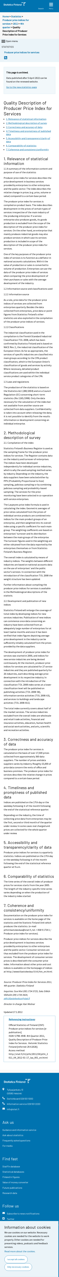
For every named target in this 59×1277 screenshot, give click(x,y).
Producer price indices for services (21, 52)
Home (5, 16)
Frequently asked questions (16, 1140)
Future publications (12, 1187)
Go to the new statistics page (21, 87)
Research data (9, 1193)
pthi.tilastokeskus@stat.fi (17, 998)
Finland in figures (11, 1177)
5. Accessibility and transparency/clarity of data (28, 844)
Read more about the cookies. (19, 1251)
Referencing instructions (22, 1019)
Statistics (16, 16)
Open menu (9, 41)
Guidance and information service (19, 1129)
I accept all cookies (16, 1259)
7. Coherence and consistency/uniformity (24, 907)
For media (7, 1145)
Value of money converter (15, 1182)
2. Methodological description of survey (22, 435)
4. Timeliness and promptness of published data (25, 792)
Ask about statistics (12, 1135)
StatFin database (11, 1166)
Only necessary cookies (18, 1267)
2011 (15, 23)
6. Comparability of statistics (29, 876)
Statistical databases (13, 1171)
